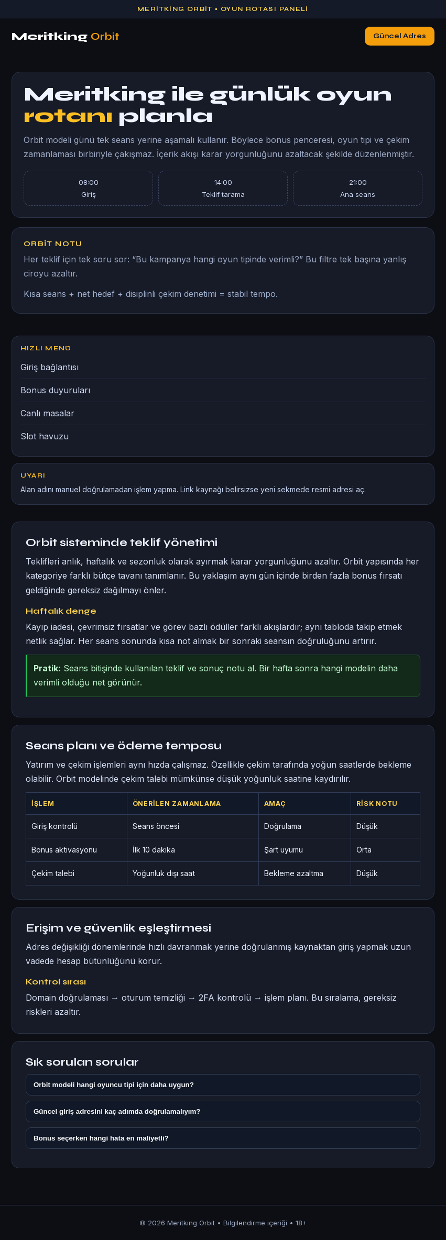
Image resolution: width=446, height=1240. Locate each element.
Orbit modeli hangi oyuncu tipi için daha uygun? (114, 1085)
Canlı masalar (47, 413)
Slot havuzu (44, 436)
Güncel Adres (399, 36)
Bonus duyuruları (55, 390)
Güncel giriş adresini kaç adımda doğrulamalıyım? (117, 1111)
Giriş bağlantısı (49, 367)
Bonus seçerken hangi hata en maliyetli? (101, 1138)
